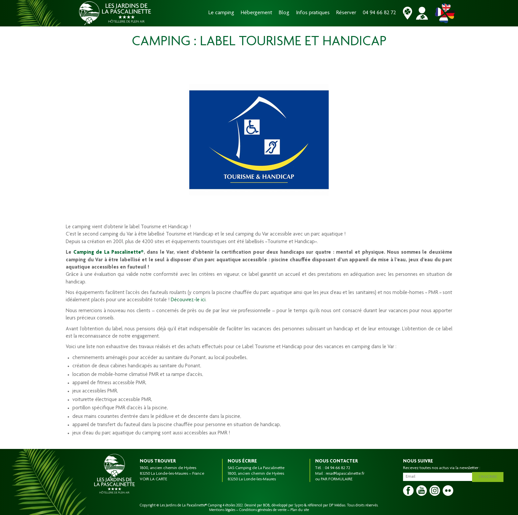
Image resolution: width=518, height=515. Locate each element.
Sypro (298, 505)
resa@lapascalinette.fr (345, 473)
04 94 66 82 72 (379, 13)
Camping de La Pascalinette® (108, 252)
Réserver (346, 13)
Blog (284, 13)
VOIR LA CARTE (153, 479)
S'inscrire (489, 476)
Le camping (221, 13)
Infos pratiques (313, 13)
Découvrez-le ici (188, 300)
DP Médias (337, 505)
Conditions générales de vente (262, 510)
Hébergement (256, 13)
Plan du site (299, 510)
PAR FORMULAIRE (336, 479)
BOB (266, 505)
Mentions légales (222, 510)
